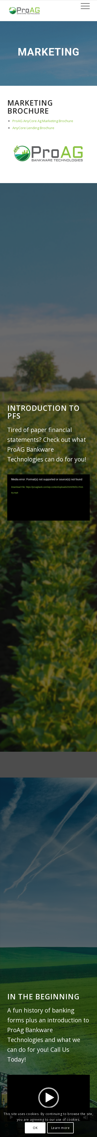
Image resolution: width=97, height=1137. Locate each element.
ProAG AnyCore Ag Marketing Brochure (42, 121)
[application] (48, 497)
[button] (48, 1097)
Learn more (60, 1128)
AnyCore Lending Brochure (33, 128)
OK (35, 1128)
